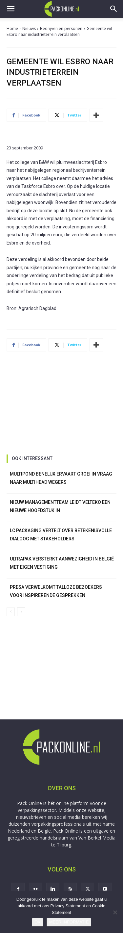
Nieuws (29, 28)
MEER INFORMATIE (69, 922)
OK (37, 922)
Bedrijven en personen (61, 28)
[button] (10, 9)
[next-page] (21, 612)
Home (12, 28)
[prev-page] (11, 612)
